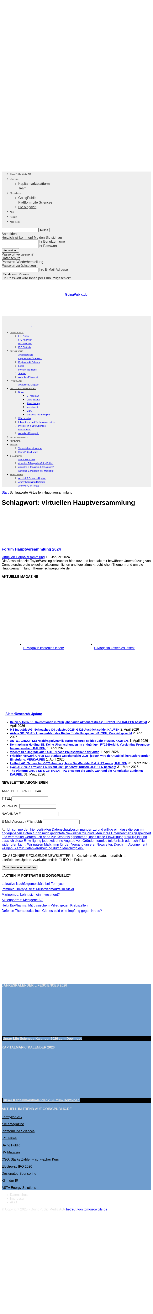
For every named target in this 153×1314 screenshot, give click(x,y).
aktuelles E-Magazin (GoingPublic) (35, 463)
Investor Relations (27, 369)
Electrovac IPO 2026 (17, 1166)
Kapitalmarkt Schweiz (29, 362)
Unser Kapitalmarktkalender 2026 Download (41, 1100)
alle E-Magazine (26, 459)
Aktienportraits (25, 354)
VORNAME (10, 806)
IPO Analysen (25, 339)
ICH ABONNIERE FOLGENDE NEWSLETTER (36, 855)
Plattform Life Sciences (35, 202)
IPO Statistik (24, 347)
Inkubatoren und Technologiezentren (36, 422)
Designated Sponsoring (19, 1173)
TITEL (6, 798)
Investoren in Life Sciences (32, 426)
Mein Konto (15, 222)
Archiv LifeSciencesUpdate (32, 478)
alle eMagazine (13, 1124)
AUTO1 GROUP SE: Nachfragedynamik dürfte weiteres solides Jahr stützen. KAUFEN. (69, 740)
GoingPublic (27, 198)
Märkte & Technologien (38, 414)
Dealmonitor (24, 429)
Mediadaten (15, 193)
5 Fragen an (33, 396)
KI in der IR (10, 1180)
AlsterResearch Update (23, 714)
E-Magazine (16, 456)
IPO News (23, 336)
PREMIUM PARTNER (19, 437)
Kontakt (13, 217)
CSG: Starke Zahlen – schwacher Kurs (30, 1159)
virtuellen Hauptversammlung (23, 557)
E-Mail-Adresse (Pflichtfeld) (22, 821)
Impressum (18, 1198)
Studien (22, 373)
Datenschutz (11, 258)
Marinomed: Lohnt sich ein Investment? (31, 894)
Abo (12, 212)
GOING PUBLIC (16, 332)
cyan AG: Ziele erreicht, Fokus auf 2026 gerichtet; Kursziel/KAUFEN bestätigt (63, 767)
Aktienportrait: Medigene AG (22, 900)
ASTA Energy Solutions (19, 1187)
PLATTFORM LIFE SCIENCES (23, 389)
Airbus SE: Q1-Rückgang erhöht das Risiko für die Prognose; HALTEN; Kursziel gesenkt (71, 733)
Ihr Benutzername (51, 241)
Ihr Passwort (47, 246)
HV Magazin (27, 207)
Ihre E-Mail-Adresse (53, 269)
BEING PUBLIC (16, 351)
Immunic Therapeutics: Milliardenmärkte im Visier (38, 889)
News (21, 392)
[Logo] (17, 325)
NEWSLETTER (16, 475)
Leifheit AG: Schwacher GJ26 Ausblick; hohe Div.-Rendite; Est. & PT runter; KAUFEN (68, 763)
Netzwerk (15, 441)
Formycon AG (12, 1117)
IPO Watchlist (25, 343)
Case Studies (33, 399)
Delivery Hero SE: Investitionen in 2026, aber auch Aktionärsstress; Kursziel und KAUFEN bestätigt (78, 722)
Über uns (14, 179)
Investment (32, 407)
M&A (29, 411)
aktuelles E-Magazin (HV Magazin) (35, 470)
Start (5, 492)
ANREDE (9, 791)
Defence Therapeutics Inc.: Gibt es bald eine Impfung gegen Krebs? (52, 911)
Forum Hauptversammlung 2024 (31, 549)
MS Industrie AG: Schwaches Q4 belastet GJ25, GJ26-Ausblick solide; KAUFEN (65, 729)
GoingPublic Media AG (20, 174)
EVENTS (13, 445)
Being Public (11, 1145)
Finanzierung (33, 403)
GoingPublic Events (28, 452)
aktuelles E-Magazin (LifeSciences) (36, 467)
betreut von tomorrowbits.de (86, 1209)
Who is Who (24, 418)
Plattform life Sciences (18, 1131)
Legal (21, 366)
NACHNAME (11, 814)
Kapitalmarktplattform (34, 183)
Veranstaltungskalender (30, 448)
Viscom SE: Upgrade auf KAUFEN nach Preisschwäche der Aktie (54, 752)
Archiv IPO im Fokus (28, 485)
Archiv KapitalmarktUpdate (31, 482)
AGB (13, 1202)
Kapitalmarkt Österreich (30, 358)
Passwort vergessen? (17, 254)
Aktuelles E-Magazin (28, 377)
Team (22, 188)
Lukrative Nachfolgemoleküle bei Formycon (33, 883)
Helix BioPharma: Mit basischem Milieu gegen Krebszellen (45, 905)
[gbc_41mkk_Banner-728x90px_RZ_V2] (77, 314)
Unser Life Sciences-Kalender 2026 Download (42, 1038)
